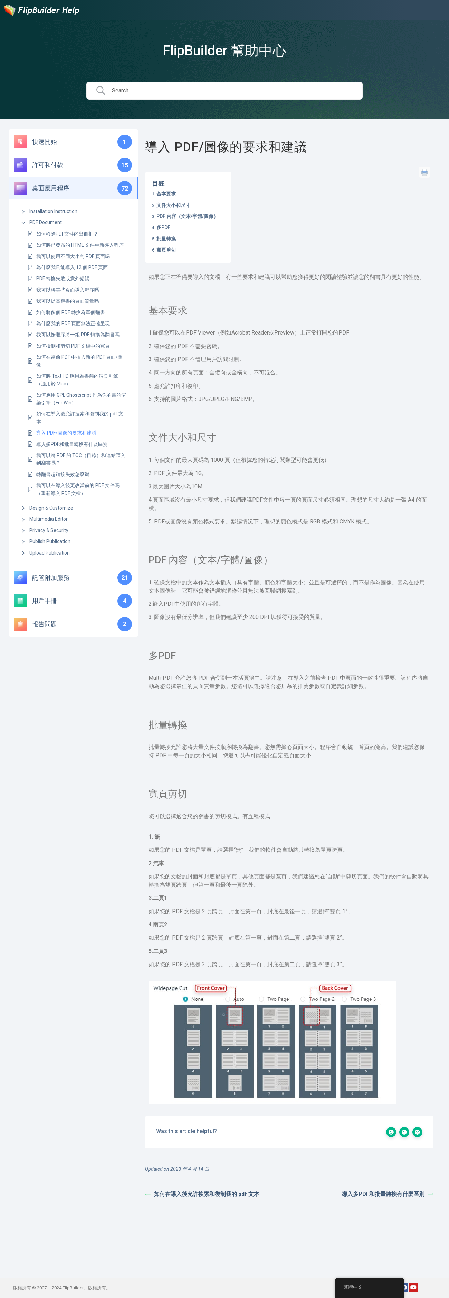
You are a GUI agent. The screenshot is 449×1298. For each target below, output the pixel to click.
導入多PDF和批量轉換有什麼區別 (72, 444)
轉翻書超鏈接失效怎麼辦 (62, 474)
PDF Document (45, 222)
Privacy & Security (48, 530)
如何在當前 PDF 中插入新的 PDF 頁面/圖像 (79, 360)
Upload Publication (49, 553)
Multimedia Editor (48, 519)
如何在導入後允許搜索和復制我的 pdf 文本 (79, 417)
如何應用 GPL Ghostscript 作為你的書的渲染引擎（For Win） (81, 398)
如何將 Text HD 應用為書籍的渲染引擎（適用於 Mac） (77, 379)
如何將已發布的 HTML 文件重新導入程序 (80, 245)
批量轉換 (166, 238)
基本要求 (166, 193)
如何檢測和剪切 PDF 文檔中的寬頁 (73, 346)
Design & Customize (51, 508)
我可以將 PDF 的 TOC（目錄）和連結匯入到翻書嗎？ (80, 459)
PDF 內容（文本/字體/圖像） (187, 216)
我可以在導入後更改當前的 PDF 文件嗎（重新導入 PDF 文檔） (78, 489)
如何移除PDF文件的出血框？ (67, 234)
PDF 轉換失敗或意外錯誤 (62, 278)
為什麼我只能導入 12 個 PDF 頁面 (72, 267)
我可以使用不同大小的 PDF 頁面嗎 (73, 256)
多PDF (163, 227)
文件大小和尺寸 (173, 205)
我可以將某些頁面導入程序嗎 (67, 290)
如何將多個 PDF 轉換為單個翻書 (70, 312)
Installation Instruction (53, 211)
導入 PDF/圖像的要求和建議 (66, 433)
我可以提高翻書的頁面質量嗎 (67, 301)
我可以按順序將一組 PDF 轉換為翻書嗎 (78, 334)
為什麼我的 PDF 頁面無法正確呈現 (73, 323)
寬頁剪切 (166, 250)
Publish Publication (49, 541)
